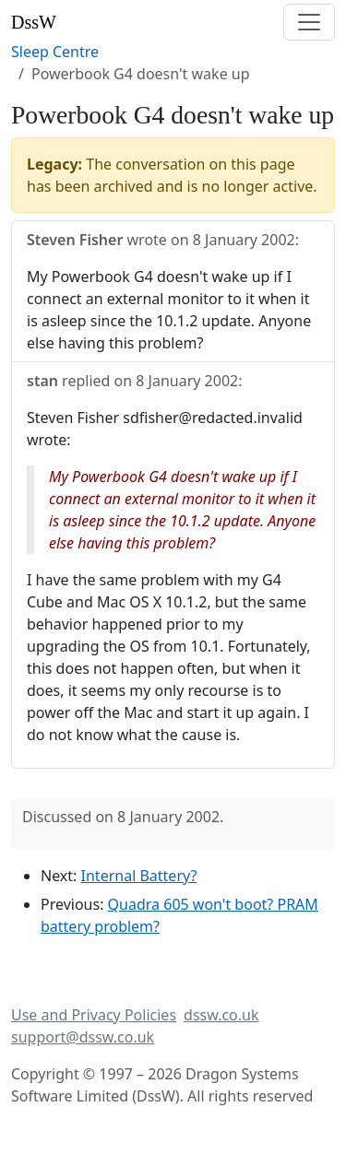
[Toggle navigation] (309, 22)
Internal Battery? (139, 876)
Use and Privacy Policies (93, 1015)
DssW (33, 22)
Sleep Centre (55, 51)
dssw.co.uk (221, 1015)
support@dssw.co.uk (82, 1037)
